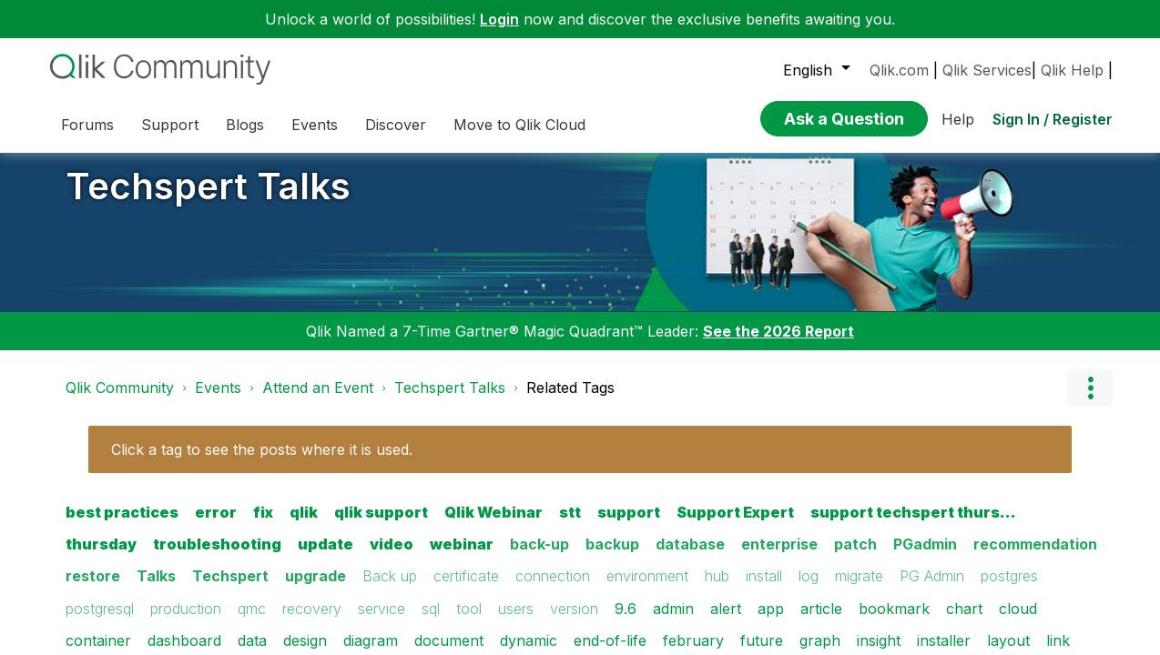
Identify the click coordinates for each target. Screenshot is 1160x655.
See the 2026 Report (778, 345)
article (821, 621)
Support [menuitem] (169, 125)
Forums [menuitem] (87, 125)
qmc (252, 621)
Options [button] (1090, 401)
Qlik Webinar (493, 526)
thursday (101, 558)
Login (499, 19)
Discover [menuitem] (395, 125)
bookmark (894, 621)
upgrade (315, 589)
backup (612, 558)
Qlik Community (120, 401)
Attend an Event (317, 401)
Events (218, 401)
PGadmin (925, 558)
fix (263, 526)
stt (570, 526)
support (628, 526)
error (216, 526)
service (381, 621)
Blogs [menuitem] (245, 125)
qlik (304, 526)
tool (469, 621)
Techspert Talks (208, 199)
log (809, 589)
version (574, 621)
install (764, 589)
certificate (466, 589)
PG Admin (932, 589)
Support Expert (735, 526)
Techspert (230, 589)
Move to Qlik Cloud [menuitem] (519, 125)
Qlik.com (899, 70)
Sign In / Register (1052, 114)
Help (957, 114)
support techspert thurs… (913, 526)
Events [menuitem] (314, 125)
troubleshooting (217, 558)
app (771, 621)
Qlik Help (1072, 70)
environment (647, 589)
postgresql (100, 621)
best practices (122, 526)
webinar (462, 558)
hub (717, 589)
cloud (1018, 621)
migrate (859, 589)
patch (855, 558)
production (185, 621)
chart (964, 621)
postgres (1009, 589)
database (690, 558)
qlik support (381, 526)
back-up (539, 558)
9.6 (625, 621)
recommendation (1035, 558)
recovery (311, 621)
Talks (156, 589)
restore (93, 589)
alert (725, 621)
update (325, 558)
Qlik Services (987, 70)
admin (673, 621)
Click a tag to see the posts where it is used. (261, 463)
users (516, 621)
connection (552, 589)
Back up (389, 589)
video (391, 558)
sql (431, 621)
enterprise (779, 558)
